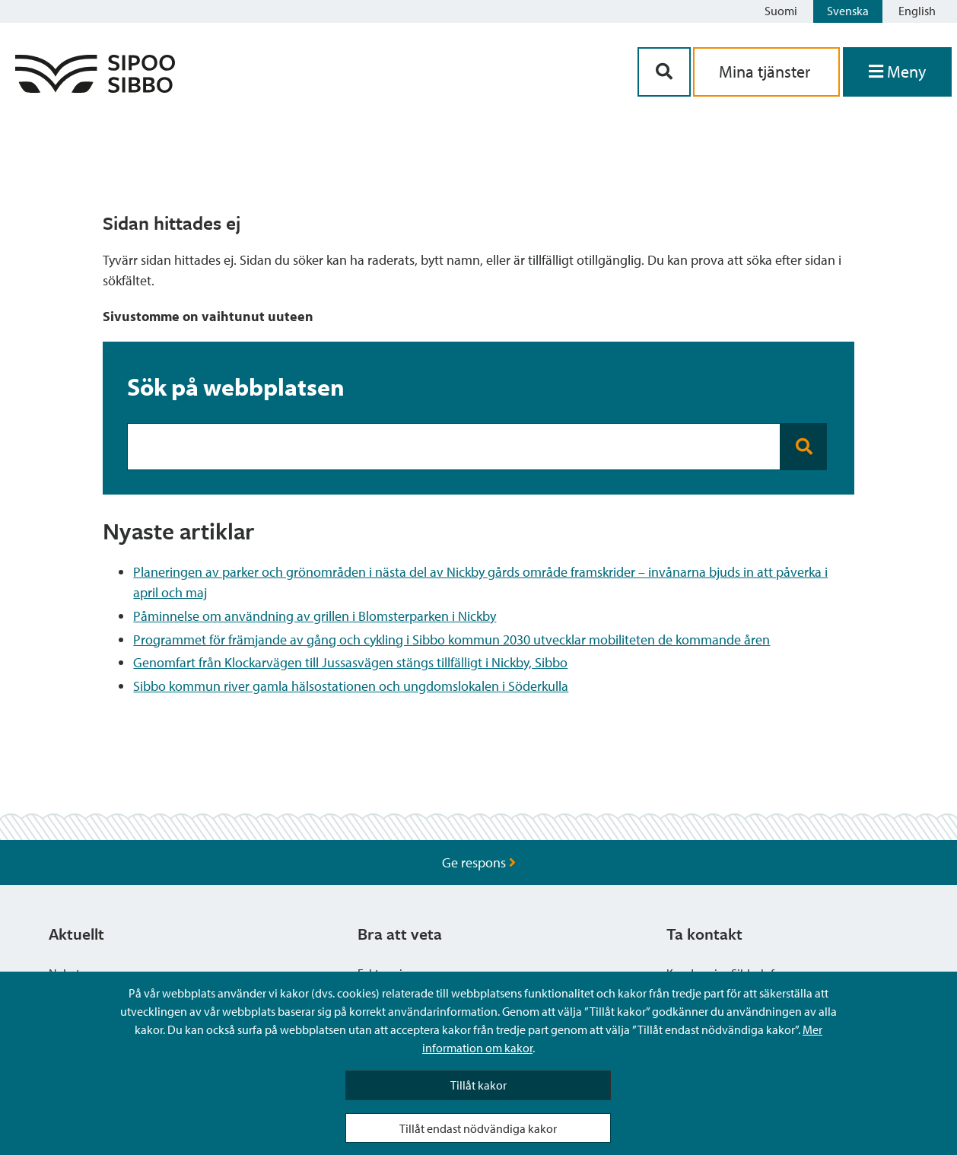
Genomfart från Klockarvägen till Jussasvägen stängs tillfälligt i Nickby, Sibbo (350, 662)
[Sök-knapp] (664, 72)
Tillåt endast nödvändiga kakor (478, 1128)
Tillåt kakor (478, 1085)
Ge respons (479, 862)
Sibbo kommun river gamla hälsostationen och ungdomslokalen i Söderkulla (350, 686)
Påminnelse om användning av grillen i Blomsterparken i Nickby (314, 616)
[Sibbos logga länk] (95, 88)
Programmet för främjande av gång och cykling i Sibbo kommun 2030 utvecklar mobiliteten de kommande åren (451, 639)
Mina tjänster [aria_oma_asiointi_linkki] (766, 71)
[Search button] (804, 446)
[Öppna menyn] (897, 72)
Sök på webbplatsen (236, 386)
